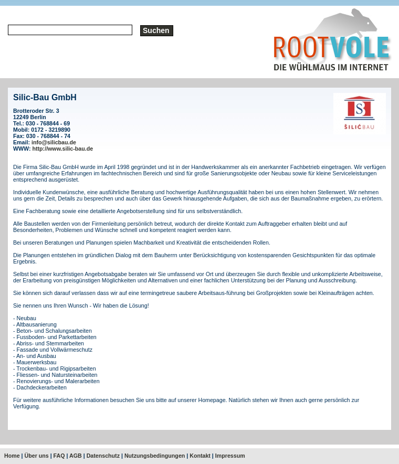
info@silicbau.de (54, 142)
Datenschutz (103, 455)
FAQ (59, 455)
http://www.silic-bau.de (63, 148)
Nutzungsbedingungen (154, 455)
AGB (75, 455)
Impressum (230, 455)
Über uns (37, 455)
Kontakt (200, 455)
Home (12, 455)
